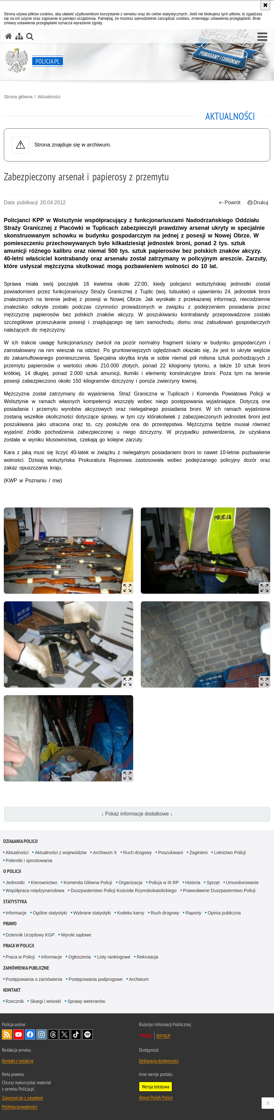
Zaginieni (198, 852)
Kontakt (12, 990)
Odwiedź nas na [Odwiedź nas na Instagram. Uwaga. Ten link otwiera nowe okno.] (41, 1034)
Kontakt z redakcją (17, 1060)
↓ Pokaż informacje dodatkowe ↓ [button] (137, 813)
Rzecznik (15, 1001)
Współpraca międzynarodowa (35, 890)
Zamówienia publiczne (26, 968)
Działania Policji (20, 841)
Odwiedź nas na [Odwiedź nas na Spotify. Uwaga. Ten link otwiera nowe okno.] (87, 1034)
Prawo (10, 923)
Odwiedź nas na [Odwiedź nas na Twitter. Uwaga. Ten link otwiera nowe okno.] (64, 1034)
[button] (262, 37)
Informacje (16, 912)
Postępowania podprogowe (96, 979)
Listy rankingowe (113, 956)
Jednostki (15, 882)
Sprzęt (213, 882)
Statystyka (15, 901)
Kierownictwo (44, 882)
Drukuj (257, 202)
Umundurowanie (242, 882)
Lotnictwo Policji (230, 852)
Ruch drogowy (137, 852)
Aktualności (48, 96)
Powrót (229, 202)
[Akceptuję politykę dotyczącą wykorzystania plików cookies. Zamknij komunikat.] (265, 5)
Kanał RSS (7, 1034)
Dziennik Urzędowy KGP (30, 934)
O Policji (12, 871)
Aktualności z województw (61, 852)
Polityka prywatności (19, 1106)
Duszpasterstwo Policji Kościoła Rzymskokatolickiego (123, 890)
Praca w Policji (18, 945)
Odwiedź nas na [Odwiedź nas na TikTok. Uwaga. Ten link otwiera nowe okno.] (76, 1034)
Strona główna (18, 96)
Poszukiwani (170, 852)
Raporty (193, 912)
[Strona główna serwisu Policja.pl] (8, 36)
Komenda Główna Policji (88, 882)
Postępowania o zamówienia (34, 979)
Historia (192, 882)
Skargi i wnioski (45, 1001)
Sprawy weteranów (86, 1001)
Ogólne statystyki (50, 912)
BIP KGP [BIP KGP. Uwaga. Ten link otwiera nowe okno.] (163, 1036)
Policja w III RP (164, 882)
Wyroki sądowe (76, 934)
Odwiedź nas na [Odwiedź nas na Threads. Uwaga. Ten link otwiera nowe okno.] (53, 1034)
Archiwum (138, 979)
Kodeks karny (130, 912)
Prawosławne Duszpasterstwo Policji (219, 890)
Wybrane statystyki (92, 912)
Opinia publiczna (224, 912)
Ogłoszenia (79, 956)
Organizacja (130, 882)
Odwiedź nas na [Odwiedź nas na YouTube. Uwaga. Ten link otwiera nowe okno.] (18, 1034)
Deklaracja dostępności (159, 1060)
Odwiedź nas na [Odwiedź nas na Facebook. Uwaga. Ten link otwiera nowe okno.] (30, 1034)
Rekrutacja (147, 956)
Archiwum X (105, 852)
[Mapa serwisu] (19, 36)
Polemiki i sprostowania (29, 860)
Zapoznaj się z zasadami (22, 1097)
